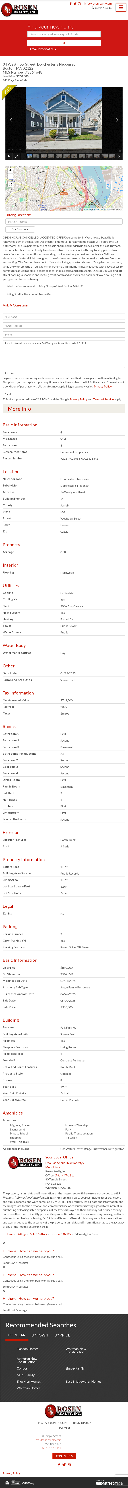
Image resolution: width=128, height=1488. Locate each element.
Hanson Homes (27, 1348)
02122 (67, 1234)
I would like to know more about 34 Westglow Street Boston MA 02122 (64, 354)
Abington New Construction (27, 1360)
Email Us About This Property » (64, 1162)
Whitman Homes (28, 1388)
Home (9, 1234)
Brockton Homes (29, 1381)
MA (32, 1234)
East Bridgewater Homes (83, 1381)
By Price (62, 1335)
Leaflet (87, 209)
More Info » (52, 1167)
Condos (22, 1368)
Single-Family (75, 1368)
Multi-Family (26, 1374)
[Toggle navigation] (121, 7)
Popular (16, 1335)
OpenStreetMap (102, 209)
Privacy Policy (103, 386)
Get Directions (20, 229)
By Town (39, 1335)
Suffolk (42, 1234)
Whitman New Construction (76, 1350)
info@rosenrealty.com (98, 3)
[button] (64, 43)
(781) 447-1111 (102, 7)
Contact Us (64, 1455)
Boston (55, 1234)
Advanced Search (42, 49)
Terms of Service (103, 399)
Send (8, 394)
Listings (21, 1234)
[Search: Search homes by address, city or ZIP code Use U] (64, 34)
